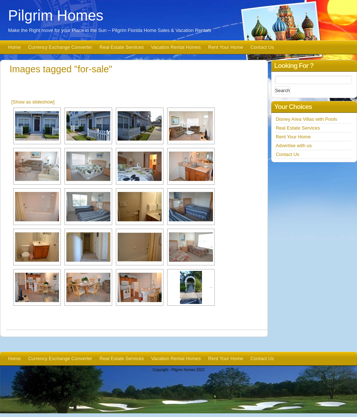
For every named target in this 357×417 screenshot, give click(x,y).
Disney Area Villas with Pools (306, 119)
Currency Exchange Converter (60, 47)
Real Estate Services (122, 47)
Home (14, 47)
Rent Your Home (225, 47)
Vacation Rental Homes (176, 47)
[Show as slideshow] (33, 102)
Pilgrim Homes (55, 15)
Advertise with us (294, 145)
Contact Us (262, 47)
